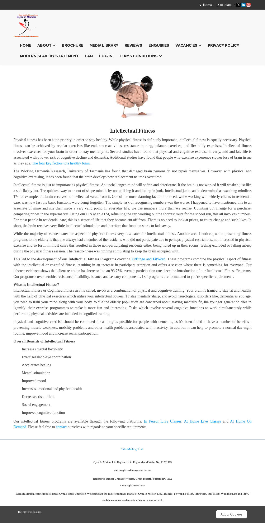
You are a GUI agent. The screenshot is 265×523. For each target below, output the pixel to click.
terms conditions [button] (140, 56)
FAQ (89, 56)
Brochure (72, 45)
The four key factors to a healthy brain (61, 163)
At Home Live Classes (202, 421)
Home (25, 45)
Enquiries (158, 45)
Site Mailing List (132, 449)
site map (208, 4)
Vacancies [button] (188, 45)
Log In (106, 56)
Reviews (133, 45)
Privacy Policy (223, 45)
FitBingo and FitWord (148, 259)
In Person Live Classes (162, 421)
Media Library (104, 45)
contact (226, 4)
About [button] (46, 45)
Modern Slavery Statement (49, 56)
